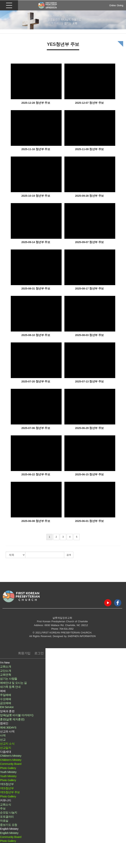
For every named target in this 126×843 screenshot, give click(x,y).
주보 (2, 808)
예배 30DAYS (8, 727)
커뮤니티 (5, 800)
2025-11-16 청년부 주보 (35, 149)
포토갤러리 (7, 816)
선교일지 (5, 747)
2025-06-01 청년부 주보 (89, 520)
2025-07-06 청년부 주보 (35, 428)
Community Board (10, 763)
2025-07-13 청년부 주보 (89, 381)
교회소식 (5, 804)
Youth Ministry (8, 772)
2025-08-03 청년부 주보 (89, 335)
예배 (2, 690)
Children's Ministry (10, 755)
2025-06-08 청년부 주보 (35, 520)
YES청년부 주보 (10, 792)
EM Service (7, 707)
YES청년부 (7, 784)
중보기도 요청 (8, 824)
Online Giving (116, 5)
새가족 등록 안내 (10, 686)
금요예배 (5, 703)
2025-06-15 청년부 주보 (89, 474)
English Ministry (9, 828)
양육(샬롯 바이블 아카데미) (16, 715)
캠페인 (4, 723)
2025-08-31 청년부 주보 (35, 288)
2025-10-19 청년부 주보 (35, 195)
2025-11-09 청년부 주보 (89, 149)
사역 (2, 735)
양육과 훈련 (7, 711)
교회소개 (5, 666)
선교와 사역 (7, 731)
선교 (2, 739)
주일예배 (5, 694)
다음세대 (5, 751)
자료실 (4, 820)
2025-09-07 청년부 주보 (89, 242)
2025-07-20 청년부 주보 (35, 381)
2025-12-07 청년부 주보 (89, 102)
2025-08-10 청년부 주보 (35, 335)
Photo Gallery (8, 768)
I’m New (5, 662)
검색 (69, 555)
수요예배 (5, 699)
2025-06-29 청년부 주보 (89, 428)
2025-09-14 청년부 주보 (35, 242)
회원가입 (24, 653)
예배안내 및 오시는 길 (13, 682)
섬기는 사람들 (8, 678)
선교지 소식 (7, 743)
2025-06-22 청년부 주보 (35, 474)
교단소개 (5, 670)
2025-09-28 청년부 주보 (89, 195)
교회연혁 (5, 674)
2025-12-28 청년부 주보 (35, 102)
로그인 (39, 653)
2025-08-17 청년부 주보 (89, 288)
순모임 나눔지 (8, 812)
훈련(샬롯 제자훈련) (12, 719)
